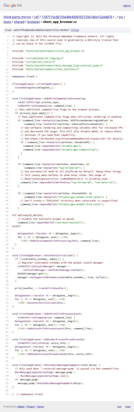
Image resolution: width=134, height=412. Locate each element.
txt (119, 406)
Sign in (127, 5)
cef (36, 17)
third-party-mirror (17, 17)
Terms (40, 406)
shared (19, 22)
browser (33, 22)
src (121, 17)
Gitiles (21, 406)
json (128, 406)
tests (7, 22)
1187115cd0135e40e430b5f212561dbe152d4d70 (77, 17)
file (75, 30)
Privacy (31, 406)
